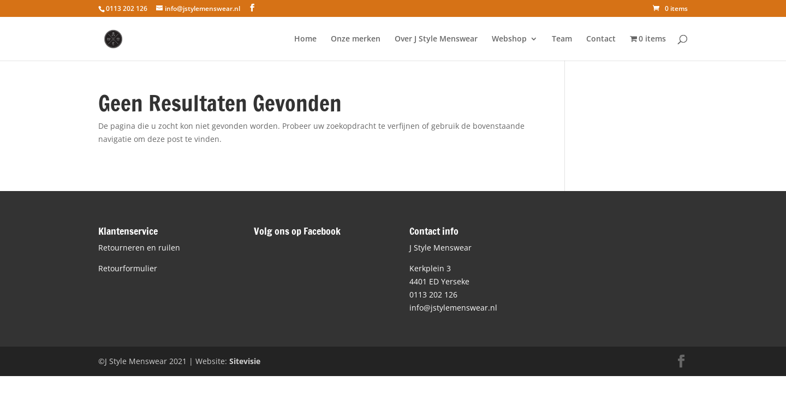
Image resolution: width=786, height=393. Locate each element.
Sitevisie (244, 361)
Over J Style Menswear (436, 39)
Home (305, 39)
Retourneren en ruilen (139, 247)
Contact (601, 39)
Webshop (509, 39)
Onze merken (355, 39)
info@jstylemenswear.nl (453, 307)
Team (562, 39)
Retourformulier (127, 268)
